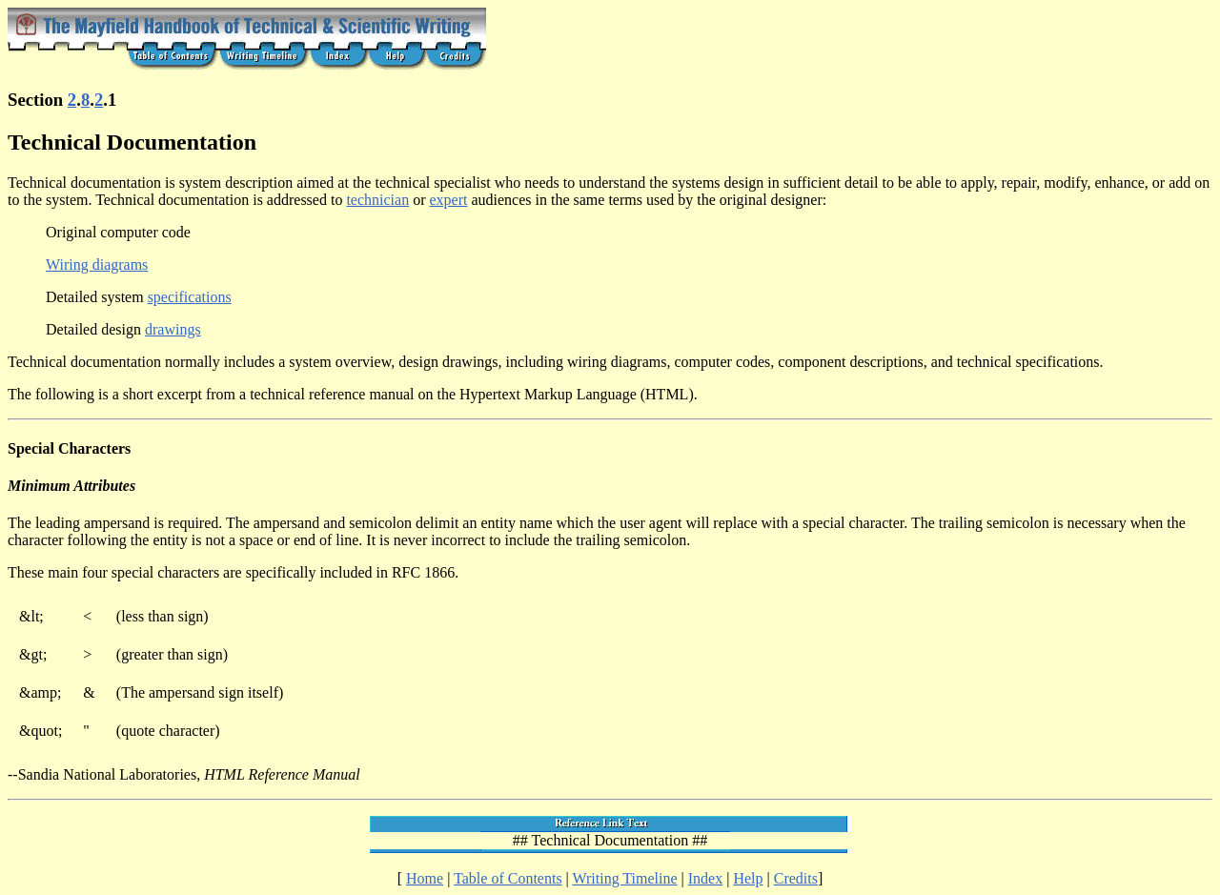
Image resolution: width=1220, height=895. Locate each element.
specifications (190, 297)
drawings (173, 329)
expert (448, 200)
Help (747, 878)
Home (424, 878)
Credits (796, 878)
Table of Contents (508, 878)
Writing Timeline (625, 878)
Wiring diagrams (97, 264)
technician (377, 200)
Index (705, 878)
